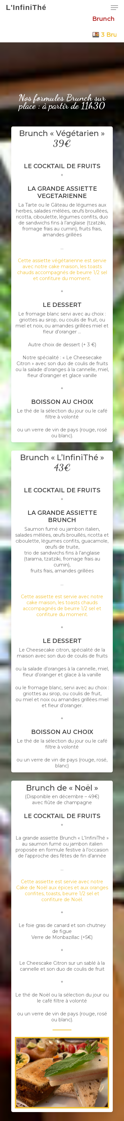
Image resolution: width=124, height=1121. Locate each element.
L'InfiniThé (26, 7)
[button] (114, 7)
